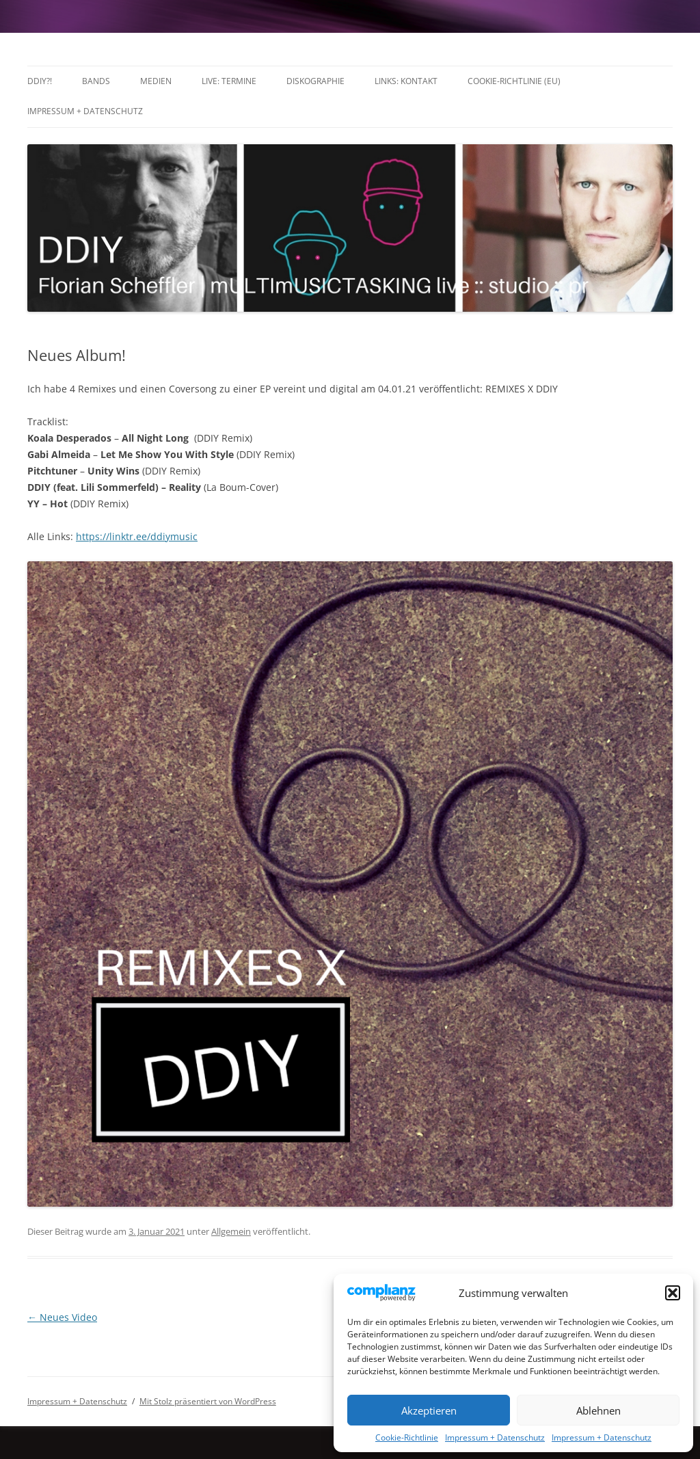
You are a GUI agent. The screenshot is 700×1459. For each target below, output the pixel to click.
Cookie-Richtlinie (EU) (514, 81)
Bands (96, 81)
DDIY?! (39, 81)
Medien (156, 81)
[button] (672, 1293)
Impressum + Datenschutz (495, 1437)
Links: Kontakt (406, 81)
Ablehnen (598, 1410)
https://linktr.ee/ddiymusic (137, 536)
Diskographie (315, 81)
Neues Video (62, 1317)
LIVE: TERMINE (229, 81)
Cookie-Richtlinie (406, 1437)
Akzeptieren (429, 1410)
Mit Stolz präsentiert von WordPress (207, 1401)
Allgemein (231, 1231)
